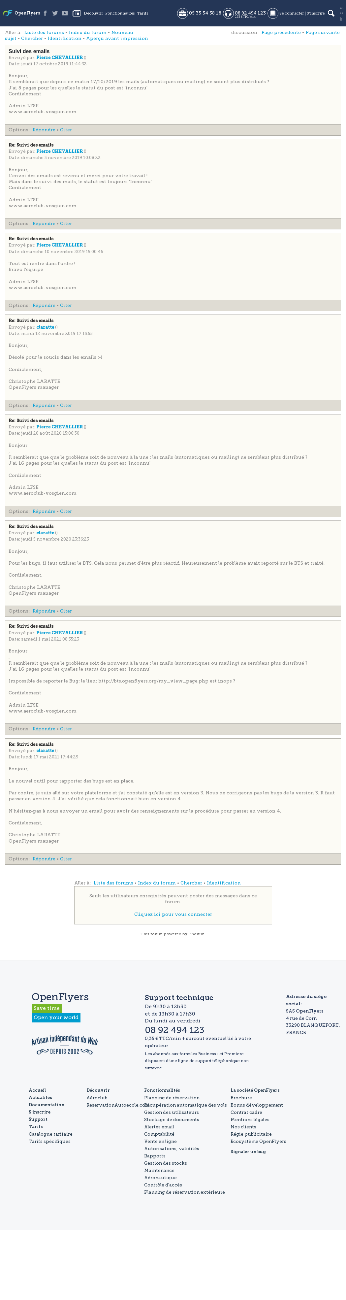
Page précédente (281, 32)
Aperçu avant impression (117, 38)
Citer (66, 130)
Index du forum (88, 32)
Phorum (196, 934)
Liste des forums (44, 32)
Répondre (43, 130)
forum (156, 934)
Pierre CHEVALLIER (60, 58)
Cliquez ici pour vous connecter (173, 914)
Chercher (32, 38)
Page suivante (322, 32)
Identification (64, 38)
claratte (45, 327)
